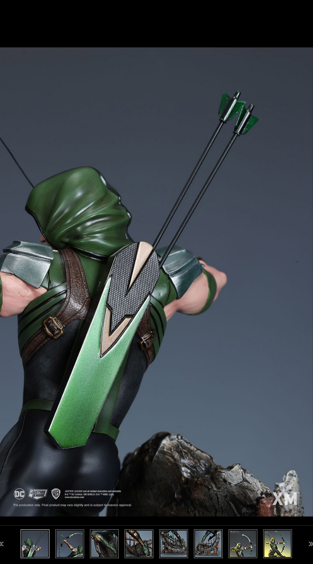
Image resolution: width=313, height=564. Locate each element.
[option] (156, 282)
